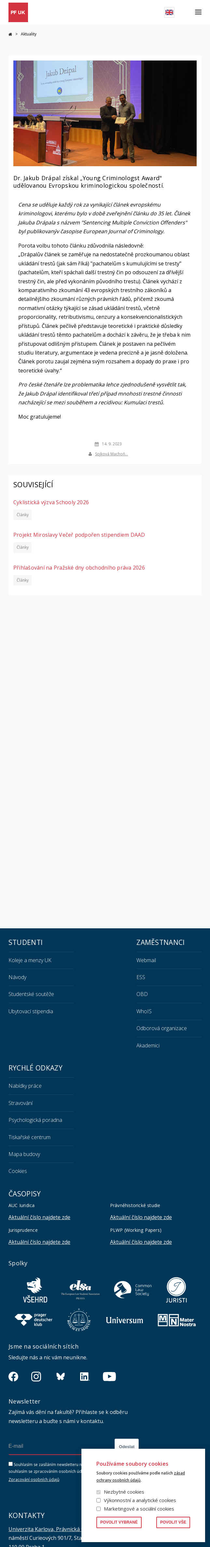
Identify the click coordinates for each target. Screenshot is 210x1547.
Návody (17, 977)
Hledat (185, 12)
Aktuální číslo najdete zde (39, 1217)
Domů (10, 34)
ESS (140, 977)
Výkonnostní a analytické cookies (140, 1500)
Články (22, 514)
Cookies (17, 1171)
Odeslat (126, 1446)
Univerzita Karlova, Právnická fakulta (53, 1529)
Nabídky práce (25, 1085)
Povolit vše (173, 1522)
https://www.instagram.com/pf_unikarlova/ (36, 1376)
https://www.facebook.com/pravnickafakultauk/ (13, 1376)
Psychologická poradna (35, 1119)
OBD (142, 994)
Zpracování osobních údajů (33, 1480)
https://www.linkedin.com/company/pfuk (85, 1376)
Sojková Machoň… (111, 453)
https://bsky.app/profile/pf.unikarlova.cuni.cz (60, 1376)
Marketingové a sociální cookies (139, 1508)
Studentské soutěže (31, 994)
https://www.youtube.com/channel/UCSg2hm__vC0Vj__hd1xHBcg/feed (109, 1376)
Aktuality (28, 34)
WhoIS (144, 1011)
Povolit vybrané (119, 1522)
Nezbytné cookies (124, 1491)
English (169, 12)
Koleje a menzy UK (29, 960)
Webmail (146, 960)
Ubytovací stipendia (30, 1011)
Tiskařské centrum (29, 1137)
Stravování (20, 1103)
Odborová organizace (161, 1028)
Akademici (148, 1045)
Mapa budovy (24, 1154)
